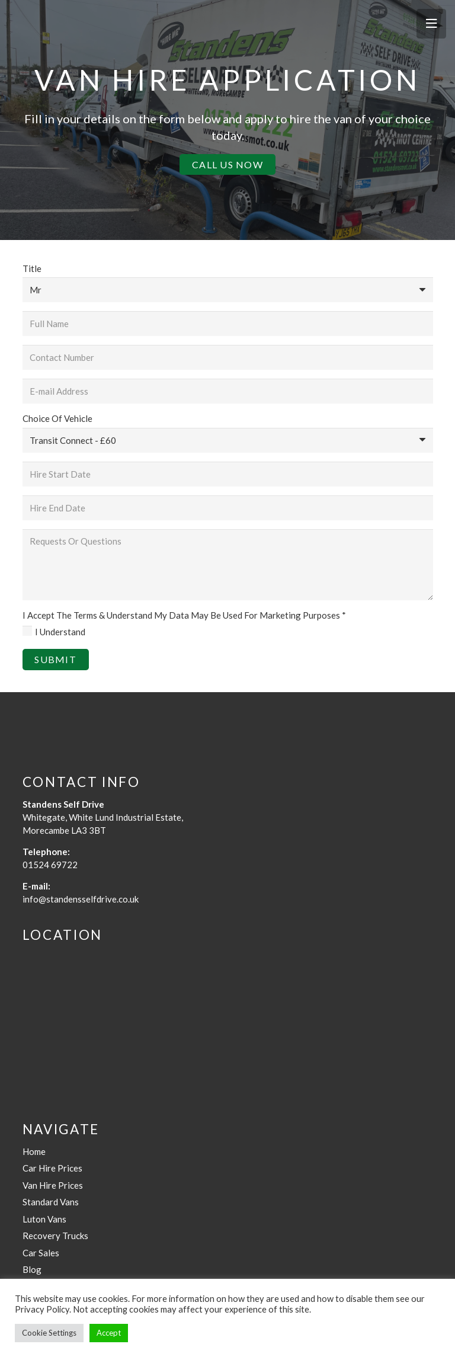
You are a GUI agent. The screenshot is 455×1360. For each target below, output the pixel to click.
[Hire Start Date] (228, 474)
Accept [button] (109, 1332)
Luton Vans (44, 1219)
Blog (32, 1269)
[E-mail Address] (228, 391)
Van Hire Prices (53, 1185)
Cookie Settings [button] (49, 1332)
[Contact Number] (228, 357)
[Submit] (56, 659)
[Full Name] (228, 323)
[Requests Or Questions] (228, 564)
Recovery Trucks (55, 1235)
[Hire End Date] (228, 507)
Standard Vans (51, 1201)
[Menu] (431, 24)
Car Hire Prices (52, 1168)
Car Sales (41, 1252)
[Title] (228, 289)
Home (34, 1151)
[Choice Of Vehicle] (228, 440)
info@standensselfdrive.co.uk (81, 899)
